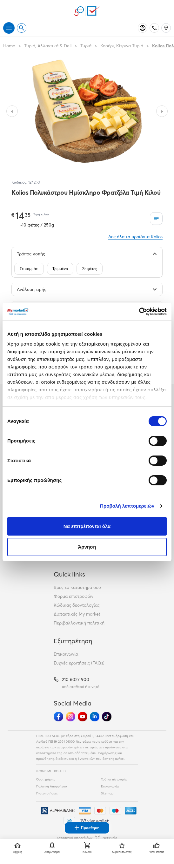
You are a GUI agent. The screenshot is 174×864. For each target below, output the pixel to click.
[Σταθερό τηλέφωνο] (154, 28)
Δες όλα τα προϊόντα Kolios (135, 236)
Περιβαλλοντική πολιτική (79, 623)
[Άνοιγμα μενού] (9, 28)
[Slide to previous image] (12, 111)
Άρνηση (87, 547)
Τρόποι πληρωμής (114, 779)
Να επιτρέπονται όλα (87, 526)
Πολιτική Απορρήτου (51, 786)
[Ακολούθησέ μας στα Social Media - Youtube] (82, 716)
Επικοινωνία (66, 654)
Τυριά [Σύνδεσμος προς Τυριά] (85, 46)
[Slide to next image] (162, 111)
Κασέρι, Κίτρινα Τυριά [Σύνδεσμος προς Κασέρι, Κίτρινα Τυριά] (121, 46)
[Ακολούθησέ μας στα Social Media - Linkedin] (94, 716)
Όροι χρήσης (45, 779)
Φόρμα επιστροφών (73, 596)
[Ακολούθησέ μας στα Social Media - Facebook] (58, 716)
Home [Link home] (9, 46)
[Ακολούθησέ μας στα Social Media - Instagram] (70, 716)
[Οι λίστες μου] (156, 218)
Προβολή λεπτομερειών (127, 506)
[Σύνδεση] (142, 28)
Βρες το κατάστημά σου (77, 587)
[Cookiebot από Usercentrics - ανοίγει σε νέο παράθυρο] (139, 311)
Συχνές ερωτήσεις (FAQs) (79, 663)
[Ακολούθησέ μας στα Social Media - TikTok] (106, 716)
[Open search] (21, 28)
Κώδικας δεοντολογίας (77, 605)
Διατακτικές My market (77, 614)
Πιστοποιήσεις (46, 793)
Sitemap (107, 793)
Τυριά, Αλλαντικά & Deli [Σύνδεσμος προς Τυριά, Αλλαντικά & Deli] (47, 46)
